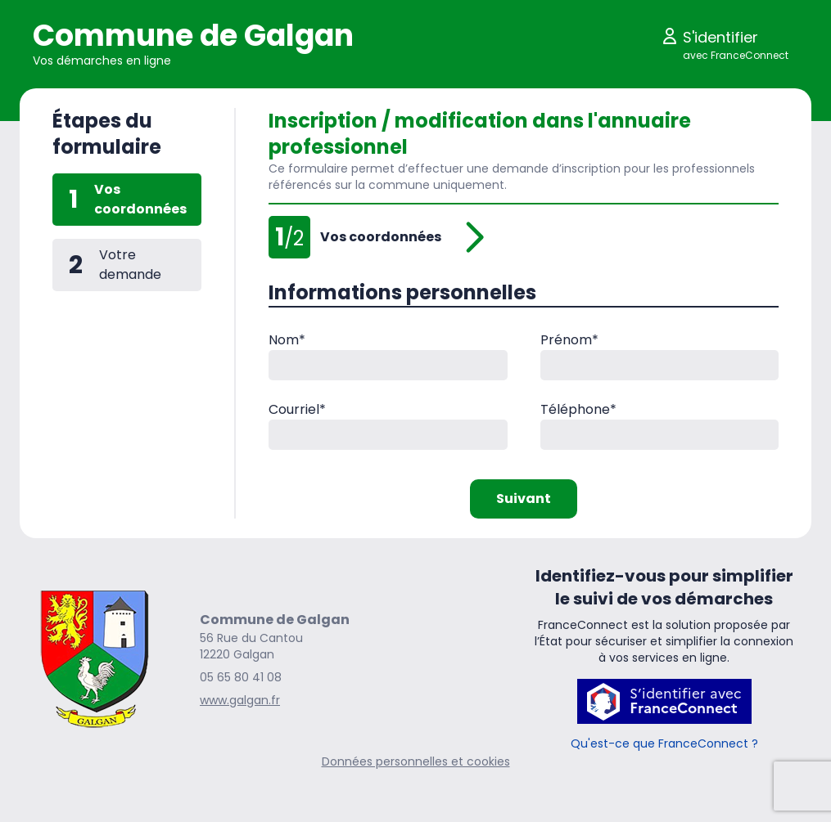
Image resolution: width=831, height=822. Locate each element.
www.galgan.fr (240, 700)
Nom (287, 339)
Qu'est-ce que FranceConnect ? (664, 743)
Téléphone (578, 409)
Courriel (297, 409)
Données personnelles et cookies (416, 761)
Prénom (569, 339)
